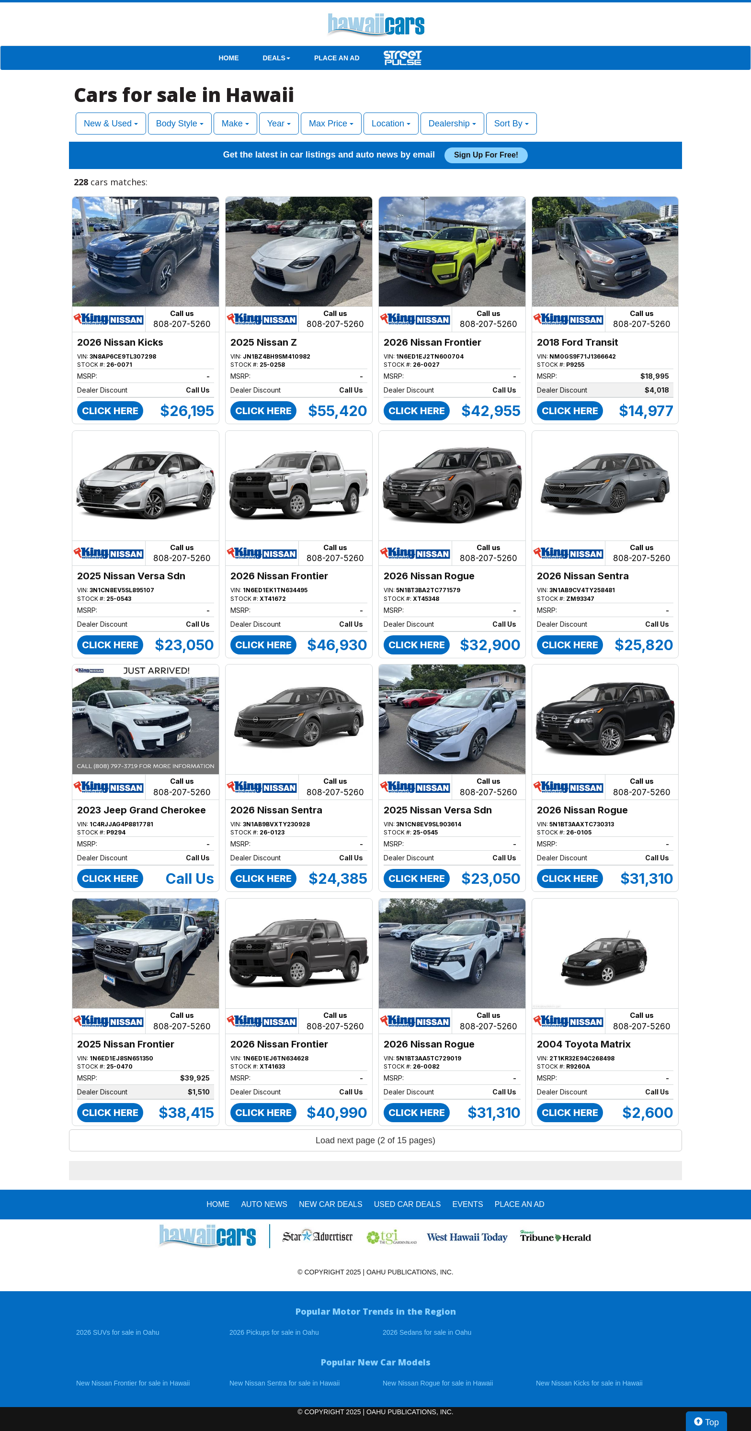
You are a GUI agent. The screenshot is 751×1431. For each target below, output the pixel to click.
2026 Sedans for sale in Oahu (427, 1332)
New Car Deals (330, 1204)
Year (279, 123)
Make (235, 123)
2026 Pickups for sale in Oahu (274, 1332)
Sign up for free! (486, 155)
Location (391, 123)
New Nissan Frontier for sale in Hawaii (133, 1383)
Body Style (180, 123)
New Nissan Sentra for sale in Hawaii (284, 1383)
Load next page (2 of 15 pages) (375, 1140)
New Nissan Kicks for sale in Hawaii (589, 1383)
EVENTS (468, 1204)
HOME (229, 58)
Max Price (331, 123)
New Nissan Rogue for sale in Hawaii (438, 1383)
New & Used (111, 123)
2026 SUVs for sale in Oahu (117, 1332)
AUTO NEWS (264, 1204)
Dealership (452, 123)
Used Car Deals (407, 1204)
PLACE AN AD (337, 58)
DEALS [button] (276, 58)
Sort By (511, 123)
